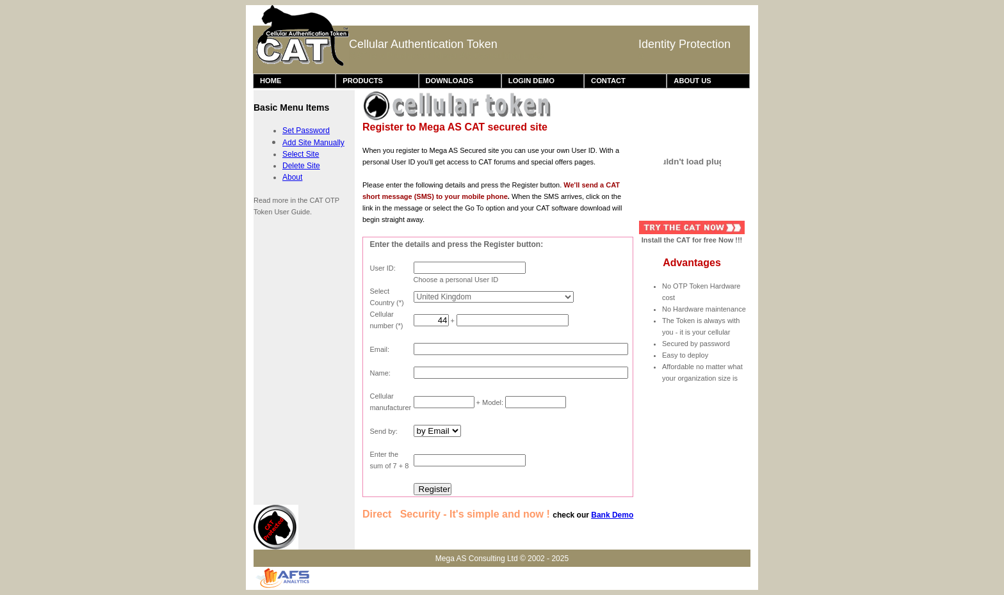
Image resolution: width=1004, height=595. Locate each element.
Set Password (306, 130)
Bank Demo (612, 515)
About (292, 177)
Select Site (300, 154)
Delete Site (301, 165)
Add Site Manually (313, 142)
